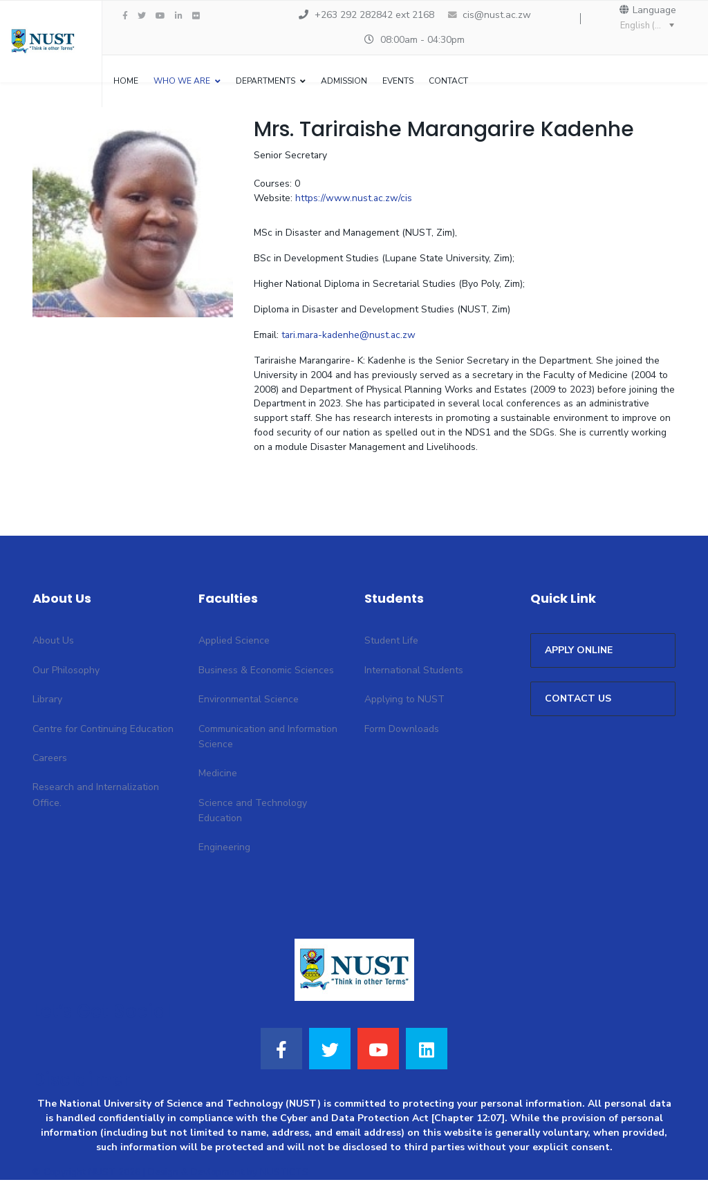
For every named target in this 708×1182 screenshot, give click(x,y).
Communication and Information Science (267, 738)
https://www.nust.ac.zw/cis (354, 199)
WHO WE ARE (181, 80)
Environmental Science (248, 701)
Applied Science (234, 643)
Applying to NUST (404, 701)
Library (47, 701)
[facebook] (125, 15)
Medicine (217, 775)
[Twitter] (330, 1050)
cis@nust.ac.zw (497, 14)
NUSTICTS (284, 1174)
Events (397, 80)
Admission (344, 80)
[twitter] (142, 15)
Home (125, 80)
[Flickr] (196, 15)
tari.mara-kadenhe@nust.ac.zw (351, 337)
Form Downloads (401, 731)
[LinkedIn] (179, 15)
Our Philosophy (66, 672)
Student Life (391, 643)
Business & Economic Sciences (266, 672)
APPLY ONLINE (579, 652)
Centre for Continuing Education (103, 731)
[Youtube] (160, 15)
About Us (53, 643)
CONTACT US (578, 701)
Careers (49, 760)
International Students (413, 672)
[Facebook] (281, 1050)
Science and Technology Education (252, 812)
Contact (448, 80)
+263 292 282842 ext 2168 (374, 14)
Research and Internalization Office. (95, 797)
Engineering (224, 849)
